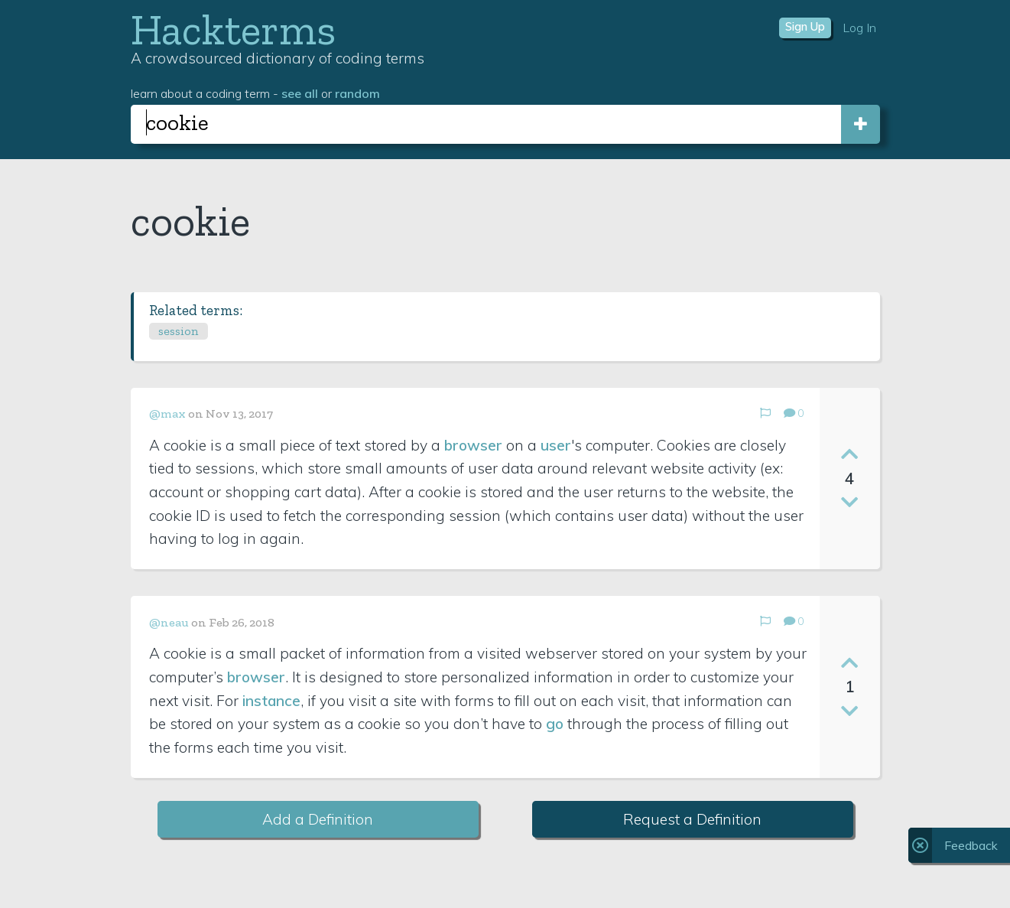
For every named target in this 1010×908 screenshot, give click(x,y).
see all (299, 93)
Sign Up (805, 27)
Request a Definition (692, 819)
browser (473, 445)
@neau (169, 622)
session (178, 331)
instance (271, 701)
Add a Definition (317, 819)
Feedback (971, 845)
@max (167, 413)
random (357, 93)
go (554, 723)
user (556, 445)
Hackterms (233, 29)
